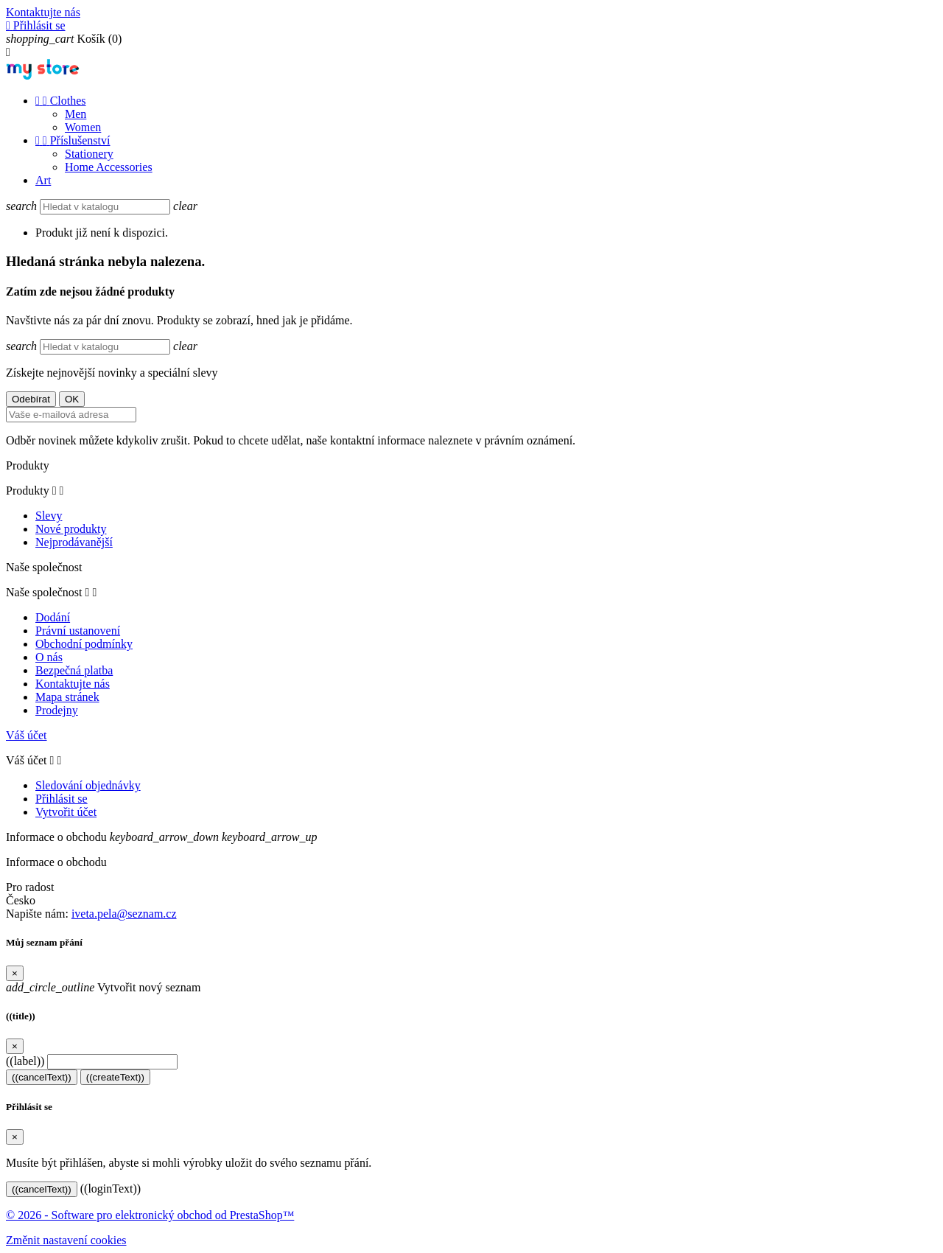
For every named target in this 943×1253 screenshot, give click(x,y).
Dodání (52, 617)
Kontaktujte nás (43, 12)
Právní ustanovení (77, 630)
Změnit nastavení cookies (66, 1240)
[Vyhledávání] (105, 206)
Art (43, 180)
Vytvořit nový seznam (103, 987)
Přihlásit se (61, 798)
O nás (49, 657)
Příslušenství (72, 140)
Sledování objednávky (88, 785)
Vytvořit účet (66, 812)
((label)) (25, 1061)
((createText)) (115, 1077)
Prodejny (56, 710)
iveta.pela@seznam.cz (124, 913)
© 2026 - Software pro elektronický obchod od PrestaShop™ (150, 1215)
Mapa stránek (67, 697)
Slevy (48, 515)
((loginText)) (110, 1188)
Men (75, 114)
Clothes (60, 100)
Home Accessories (109, 167)
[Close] (15, 973)
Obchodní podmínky (84, 644)
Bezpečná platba (74, 670)
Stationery (89, 153)
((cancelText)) (41, 1077)
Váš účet (26, 735)
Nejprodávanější (74, 542)
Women (83, 127)
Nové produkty (70, 529)
